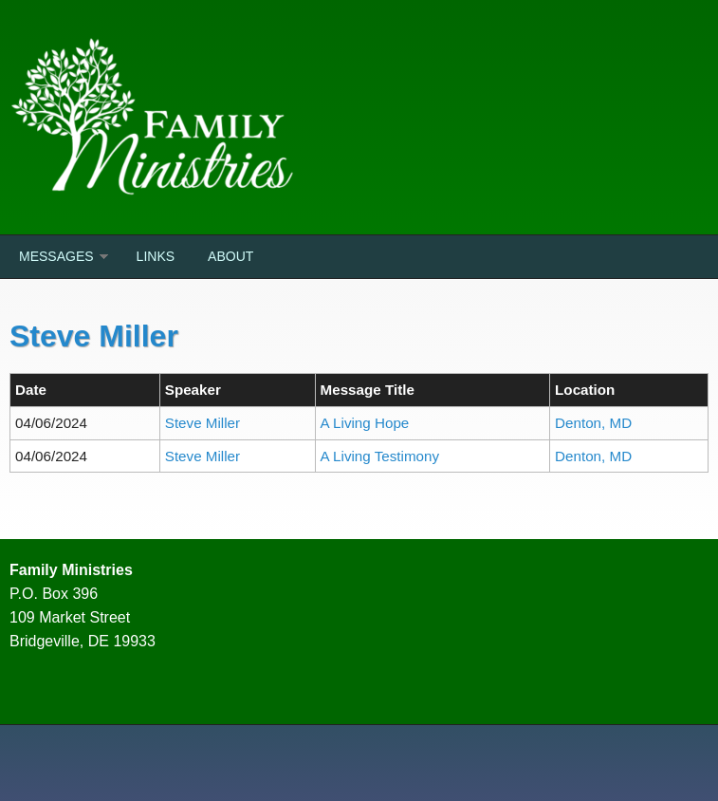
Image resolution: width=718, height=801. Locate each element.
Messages (56, 256)
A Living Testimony (380, 456)
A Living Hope (365, 423)
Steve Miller (202, 423)
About (230, 256)
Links (156, 256)
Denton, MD (593, 423)
